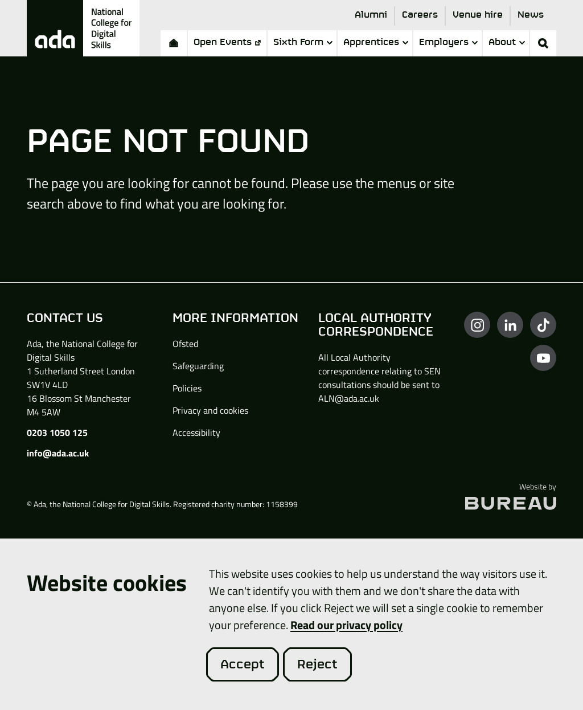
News (531, 15)
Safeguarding (198, 365)
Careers (420, 15)
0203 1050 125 (57, 432)
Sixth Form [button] (302, 42)
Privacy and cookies (210, 410)
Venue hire (478, 15)
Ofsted (185, 343)
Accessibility (196, 432)
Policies (187, 388)
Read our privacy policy (346, 625)
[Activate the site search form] (543, 43)
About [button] (506, 42)
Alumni (371, 15)
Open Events (227, 42)
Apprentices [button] (375, 42)
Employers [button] (448, 42)
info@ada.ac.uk (58, 453)
